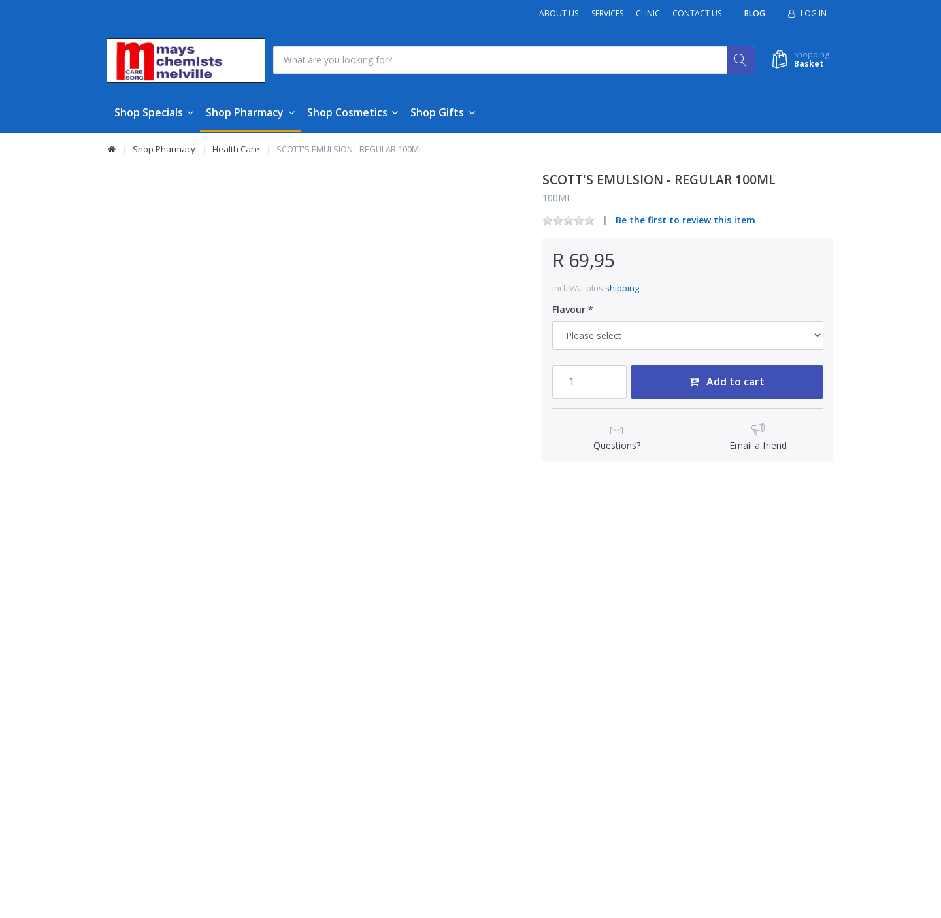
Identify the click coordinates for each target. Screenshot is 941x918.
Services (607, 13)
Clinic (648, 13)
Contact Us (696, 13)
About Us (558, 13)
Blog (754, 13)
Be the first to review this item (685, 220)
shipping (622, 288)
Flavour (569, 310)
